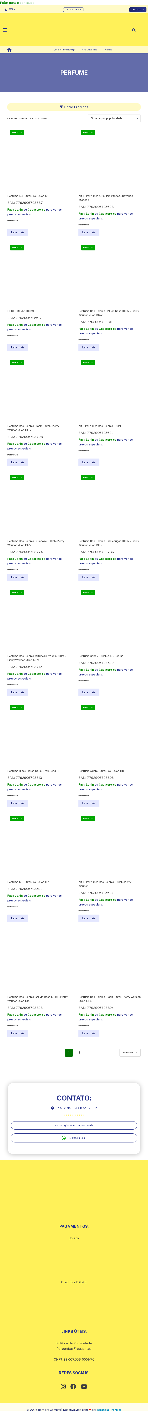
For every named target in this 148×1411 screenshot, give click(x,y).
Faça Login (15, 209)
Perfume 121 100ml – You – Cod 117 (28, 882)
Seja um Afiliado (89, 50)
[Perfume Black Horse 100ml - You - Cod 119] (38, 733)
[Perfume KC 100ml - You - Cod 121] (38, 158)
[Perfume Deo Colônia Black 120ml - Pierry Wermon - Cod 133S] (109, 959)
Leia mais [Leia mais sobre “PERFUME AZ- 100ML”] (17, 347)
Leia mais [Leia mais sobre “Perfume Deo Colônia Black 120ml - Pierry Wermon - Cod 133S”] (89, 1033)
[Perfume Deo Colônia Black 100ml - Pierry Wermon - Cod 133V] (38, 388)
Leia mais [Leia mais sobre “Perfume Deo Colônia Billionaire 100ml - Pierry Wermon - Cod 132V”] (17, 577)
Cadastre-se (36, 209)
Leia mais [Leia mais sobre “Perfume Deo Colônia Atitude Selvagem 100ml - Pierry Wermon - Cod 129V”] (17, 692)
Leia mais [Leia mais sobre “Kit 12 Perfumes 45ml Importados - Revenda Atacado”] (89, 232)
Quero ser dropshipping (64, 50)
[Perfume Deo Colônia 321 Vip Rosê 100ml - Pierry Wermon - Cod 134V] (109, 273)
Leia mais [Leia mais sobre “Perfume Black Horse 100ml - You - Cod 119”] (17, 803)
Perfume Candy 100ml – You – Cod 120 (101, 656)
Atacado (108, 50)
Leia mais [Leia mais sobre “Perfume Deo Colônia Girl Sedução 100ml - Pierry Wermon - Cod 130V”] (89, 577)
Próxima (130, 1052)
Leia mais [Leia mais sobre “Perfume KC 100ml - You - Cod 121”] (17, 232)
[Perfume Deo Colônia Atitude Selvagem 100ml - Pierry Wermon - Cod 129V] (38, 618)
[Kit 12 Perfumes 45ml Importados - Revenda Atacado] (109, 158)
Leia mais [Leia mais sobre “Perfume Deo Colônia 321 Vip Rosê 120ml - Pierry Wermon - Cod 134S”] (17, 1033)
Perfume (12, 220)
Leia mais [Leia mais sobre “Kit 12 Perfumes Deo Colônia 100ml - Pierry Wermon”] (89, 918)
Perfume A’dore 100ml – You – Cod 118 (101, 770)
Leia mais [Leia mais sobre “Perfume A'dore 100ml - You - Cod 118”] (89, 803)
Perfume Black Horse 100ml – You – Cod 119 (34, 770)
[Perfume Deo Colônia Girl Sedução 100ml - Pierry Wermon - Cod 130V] (109, 503)
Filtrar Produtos (74, 107)
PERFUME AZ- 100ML (20, 311)
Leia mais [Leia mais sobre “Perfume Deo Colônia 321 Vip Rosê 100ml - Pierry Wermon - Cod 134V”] (89, 347)
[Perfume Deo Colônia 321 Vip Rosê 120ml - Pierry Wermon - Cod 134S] (38, 959)
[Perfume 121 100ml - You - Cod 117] (38, 844)
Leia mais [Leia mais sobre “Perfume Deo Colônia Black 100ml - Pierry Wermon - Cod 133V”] (17, 462)
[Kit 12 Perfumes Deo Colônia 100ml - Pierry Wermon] (109, 844)
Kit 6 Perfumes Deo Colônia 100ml (99, 426)
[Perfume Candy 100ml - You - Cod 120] (109, 618)
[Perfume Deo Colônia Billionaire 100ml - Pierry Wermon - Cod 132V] (38, 503)
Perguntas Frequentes (74, 1349)
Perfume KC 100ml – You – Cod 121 (28, 196)
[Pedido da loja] (114, 118)
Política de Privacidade (74, 1343)
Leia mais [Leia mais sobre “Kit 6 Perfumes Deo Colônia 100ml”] (89, 462)
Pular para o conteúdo (17, 3)
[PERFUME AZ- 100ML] (38, 273)
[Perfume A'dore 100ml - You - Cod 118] (109, 733)
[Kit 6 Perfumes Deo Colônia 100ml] (109, 388)
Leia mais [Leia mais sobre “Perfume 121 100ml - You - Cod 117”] (17, 918)
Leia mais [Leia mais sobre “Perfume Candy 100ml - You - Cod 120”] (89, 692)
